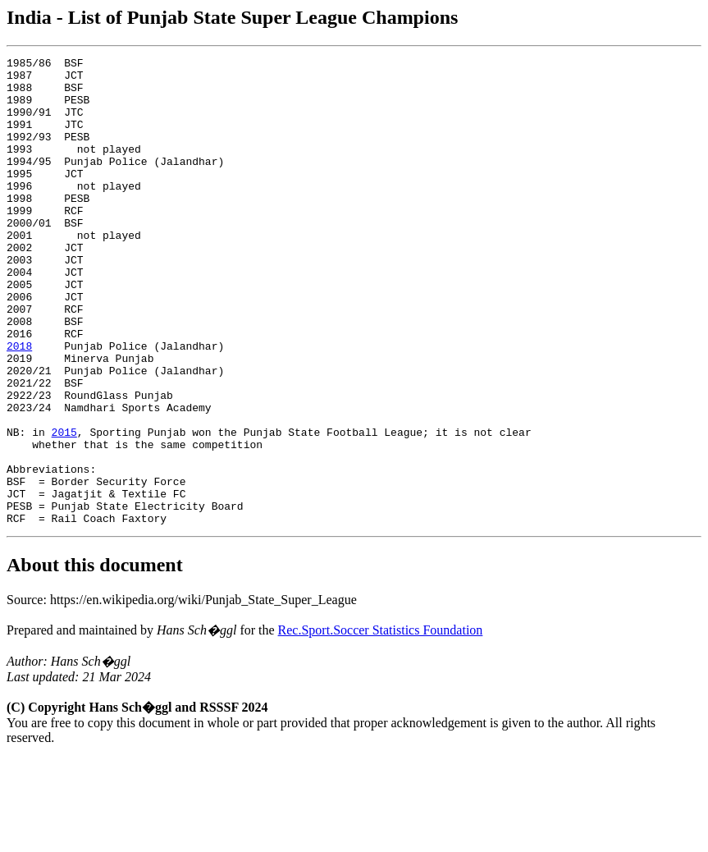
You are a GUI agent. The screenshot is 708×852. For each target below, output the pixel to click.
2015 (64, 508)
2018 (19, 404)
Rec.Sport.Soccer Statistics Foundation (380, 724)
